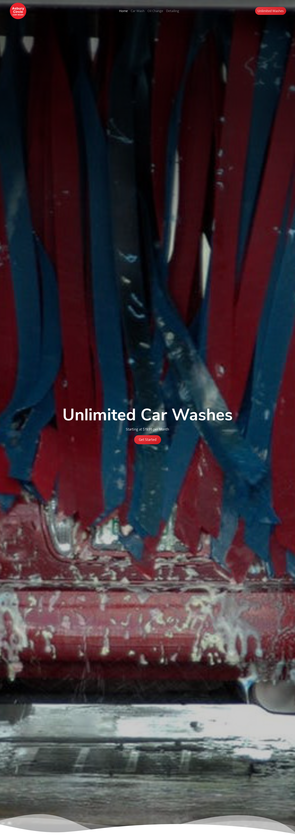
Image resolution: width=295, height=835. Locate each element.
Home (123, 11)
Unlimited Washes (271, 11)
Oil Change (155, 11)
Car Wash (137, 11)
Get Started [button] (147, 440)
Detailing (172, 11)
